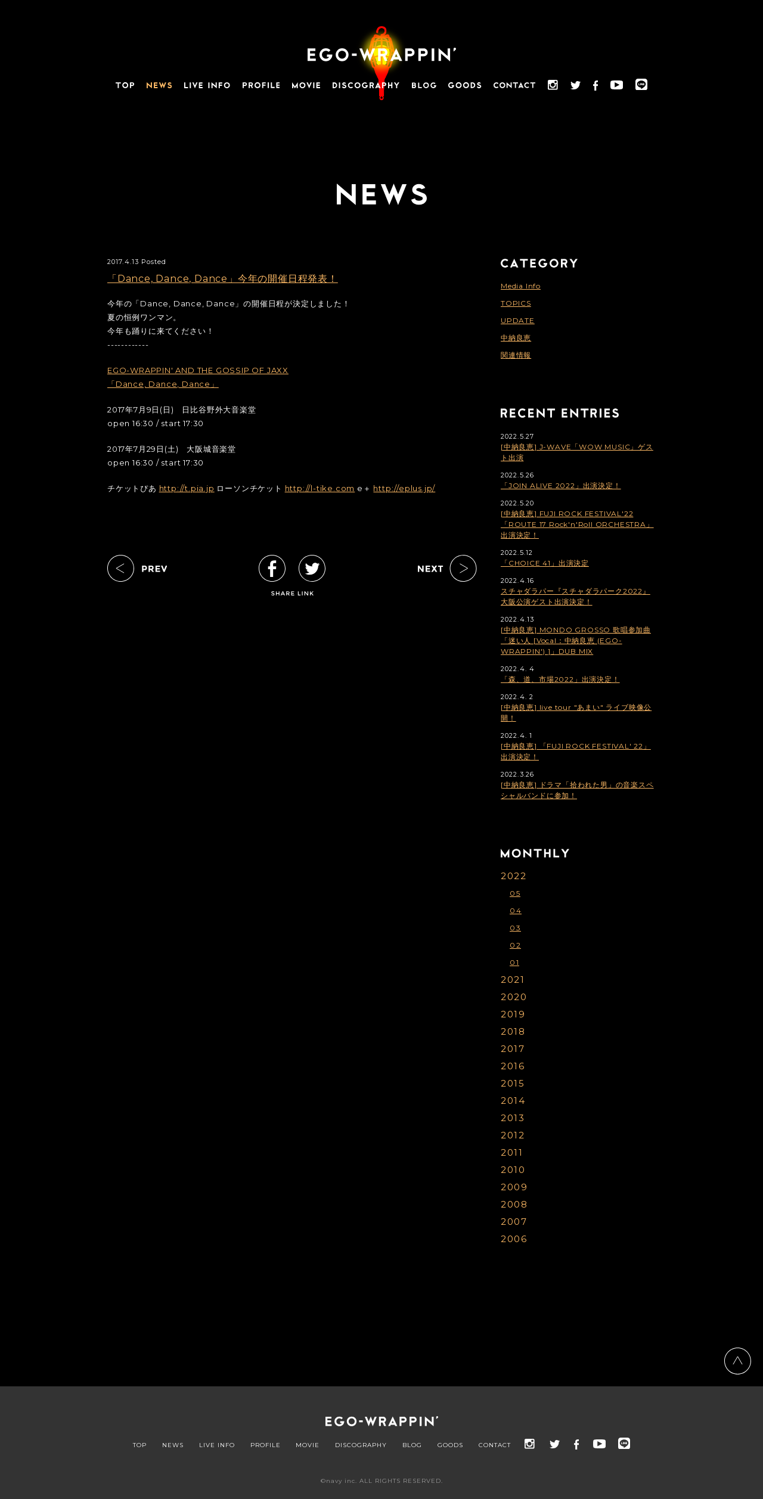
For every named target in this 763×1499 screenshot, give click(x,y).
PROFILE (265, 1445)
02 (515, 945)
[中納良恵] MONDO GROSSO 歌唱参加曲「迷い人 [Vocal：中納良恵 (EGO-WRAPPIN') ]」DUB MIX (576, 640)
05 (515, 893)
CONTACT (495, 1445)
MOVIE (308, 1445)
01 (514, 962)
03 (515, 927)
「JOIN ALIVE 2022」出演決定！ (561, 485)
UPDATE (518, 320)
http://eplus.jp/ (404, 488)
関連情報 (516, 354)
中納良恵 (516, 337)
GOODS (450, 1445)
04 (516, 910)
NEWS (173, 1445)
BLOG (412, 1445)
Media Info (521, 285)
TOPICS (516, 303)
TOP (140, 1445)
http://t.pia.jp (187, 488)
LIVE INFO (217, 1445)
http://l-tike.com (320, 488)
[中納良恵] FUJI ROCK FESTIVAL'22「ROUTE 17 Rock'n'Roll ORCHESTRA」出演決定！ (577, 524)
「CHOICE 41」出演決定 (545, 562)
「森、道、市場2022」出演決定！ (560, 679)
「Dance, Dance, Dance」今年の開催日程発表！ (222, 278)
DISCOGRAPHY (361, 1445)
